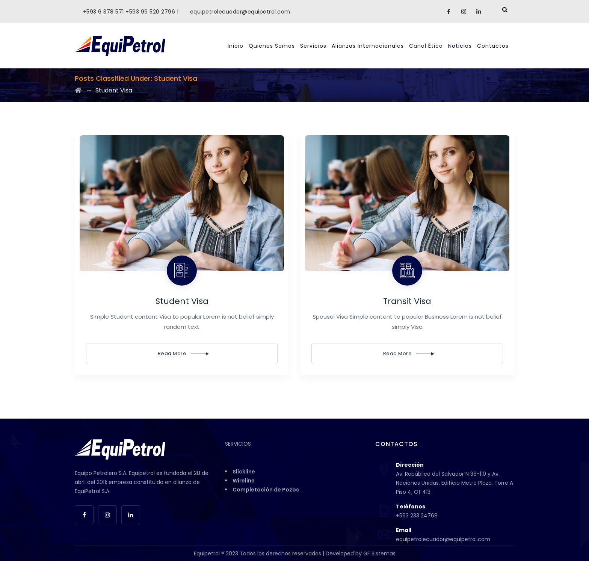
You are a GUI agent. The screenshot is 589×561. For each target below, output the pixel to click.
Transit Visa (407, 301)
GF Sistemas (379, 553)
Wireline (244, 480)
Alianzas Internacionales (368, 46)
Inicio (235, 46)
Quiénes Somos (272, 46)
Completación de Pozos (266, 489)
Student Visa (182, 301)
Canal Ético (426, 46)
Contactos (493, 46)
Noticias (460, 46)
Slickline (244, 471)
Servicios (313, 46)
